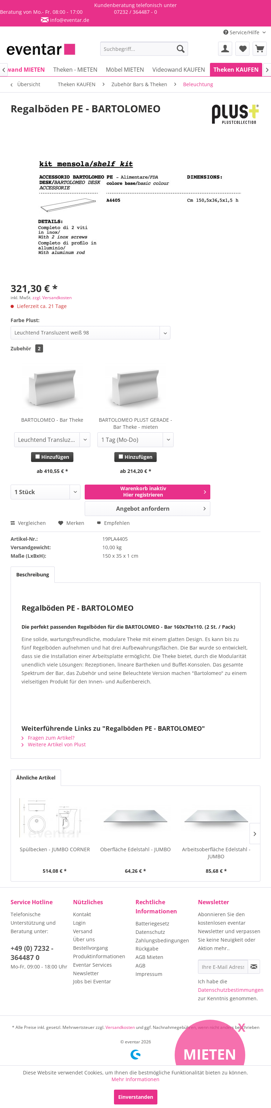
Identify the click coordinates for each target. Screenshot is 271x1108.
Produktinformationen (99, 956)
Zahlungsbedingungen (162, 940)
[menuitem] (144, 49)
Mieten (209, 1054)
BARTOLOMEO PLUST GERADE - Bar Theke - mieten (135, 423)
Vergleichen (28, 523)
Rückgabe (147, 948)
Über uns (84, 939)
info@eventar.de (69, 20)
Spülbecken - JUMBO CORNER (55, 849)
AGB (140, 965)
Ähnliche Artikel (35, 777)
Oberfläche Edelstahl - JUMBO (135, 849)
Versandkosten (120, 1027)
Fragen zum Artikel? (48, 737)
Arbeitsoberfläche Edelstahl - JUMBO (216, 853)
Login (79, 922)
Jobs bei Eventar (92, 981)
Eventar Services (92, 964)
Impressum (149, 974)
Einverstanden (135, 1097)
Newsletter (86, 973)
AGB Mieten (149, 957)
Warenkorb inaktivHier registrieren (163, 491)
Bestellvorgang (90, 947)
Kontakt (82, 914)
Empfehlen (113, 523)
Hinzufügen (52, 457)
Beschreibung (32, 574)
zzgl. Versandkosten (52, 298)
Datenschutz (150, 932)
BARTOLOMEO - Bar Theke (52, 419)
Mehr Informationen (135, 1079)
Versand (82, 931)
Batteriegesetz (152, 923)
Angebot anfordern (161, 507)
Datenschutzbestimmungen (231, 989)
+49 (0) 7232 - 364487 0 (32, 953)
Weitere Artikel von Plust (54, 744)
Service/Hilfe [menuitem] (242, 32)
